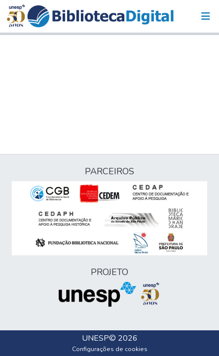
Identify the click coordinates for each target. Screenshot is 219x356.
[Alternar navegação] (205, 16)
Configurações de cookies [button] (109, 349)
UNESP (95, 338)
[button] (100, 16)
